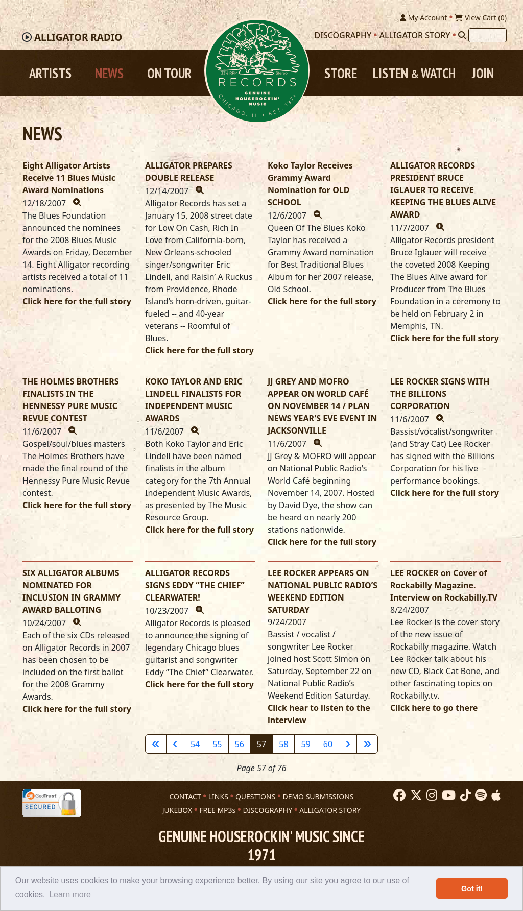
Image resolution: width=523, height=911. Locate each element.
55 (217, 745)
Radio (78, 38)
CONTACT (185, 795)
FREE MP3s (217, 809)
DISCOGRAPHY (267, 809)
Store (340, 74)
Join (483, 74)
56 (239, 745)
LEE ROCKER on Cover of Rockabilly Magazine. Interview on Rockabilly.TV (443, 586)
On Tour (169, 74)
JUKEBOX (177, 809)
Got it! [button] (472, 888)
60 (327, 745)
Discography (343, 36)
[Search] (462, 36)
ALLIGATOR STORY (330, 809)
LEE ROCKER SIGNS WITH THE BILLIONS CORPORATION (439, 395)
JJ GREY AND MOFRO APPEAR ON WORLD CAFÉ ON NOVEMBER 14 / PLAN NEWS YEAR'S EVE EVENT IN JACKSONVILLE (322, 407)
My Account (423, 18)
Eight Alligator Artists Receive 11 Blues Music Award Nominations (68, 179)
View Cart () (481, 18)
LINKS (218, 795)
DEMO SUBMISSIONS (317, 795)
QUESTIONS (255, 795)
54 (195, 745)
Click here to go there (434, 708)
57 (261, 745)
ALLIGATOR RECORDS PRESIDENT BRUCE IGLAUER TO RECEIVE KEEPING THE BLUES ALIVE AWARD (443, 191)
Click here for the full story (76, 302)
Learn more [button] (70, 894)
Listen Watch (414, 74)
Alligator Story (414, 36)
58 (283, 745)
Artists (50, 74)
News (109, 74)
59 (305, 745)
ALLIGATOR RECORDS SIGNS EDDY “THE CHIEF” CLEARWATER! (195, 586)
